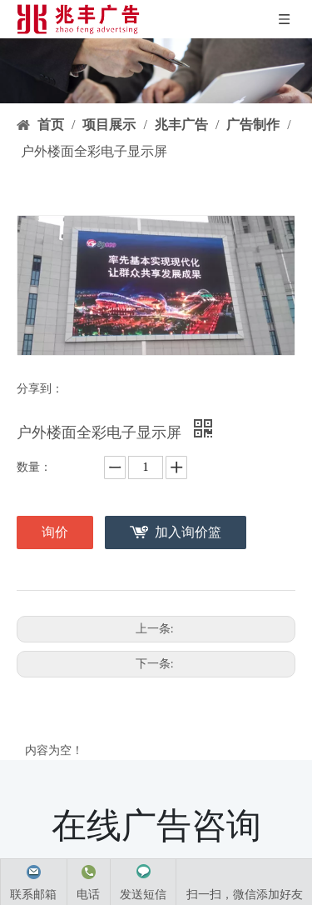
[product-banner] (156, 70)
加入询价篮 (188, 532)
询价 (55, 532)
